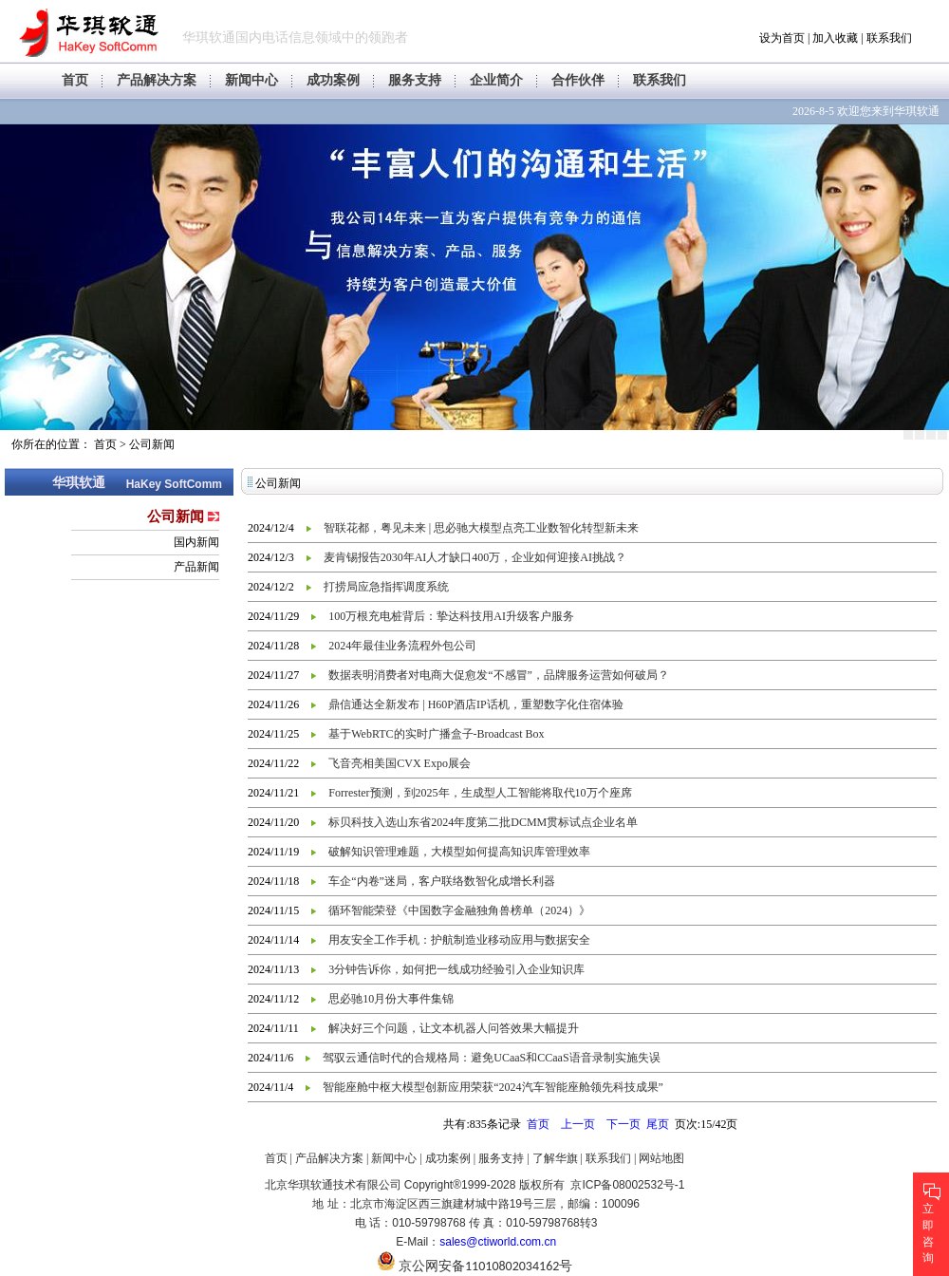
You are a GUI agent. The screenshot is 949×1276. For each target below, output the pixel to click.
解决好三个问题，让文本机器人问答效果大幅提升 (453, 1028)
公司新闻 (152, 444)
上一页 (578, 1124)
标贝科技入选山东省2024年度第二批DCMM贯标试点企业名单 (483, 822)
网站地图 (661, 1158)
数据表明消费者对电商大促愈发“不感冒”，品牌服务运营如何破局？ (498, 675)
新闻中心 (251, 80)
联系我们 (889, 38)
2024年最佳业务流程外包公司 (402, 645)
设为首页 (782, 38)
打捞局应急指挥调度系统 (386, 586)
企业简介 (496, 80)
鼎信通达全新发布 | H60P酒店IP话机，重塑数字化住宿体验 (475, 704)
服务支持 (414, 80)
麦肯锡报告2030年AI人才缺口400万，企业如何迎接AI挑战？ (475, 557)
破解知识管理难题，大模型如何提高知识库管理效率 (459, 851)
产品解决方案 (156, 80)
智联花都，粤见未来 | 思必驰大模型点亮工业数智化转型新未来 (481, 528)
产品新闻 (196, 566)
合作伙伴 (578, 80)
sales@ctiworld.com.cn (497, 1241)
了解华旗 (555, 1158)
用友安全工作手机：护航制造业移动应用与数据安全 (459, 940)
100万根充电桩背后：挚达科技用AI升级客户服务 (451, 616)
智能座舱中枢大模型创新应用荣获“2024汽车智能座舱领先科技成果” (493, 1087)
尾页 (657, 1124)
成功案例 (333, 80)
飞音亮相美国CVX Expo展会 (399, 763)
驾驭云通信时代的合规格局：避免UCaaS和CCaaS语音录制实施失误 (491, 1057)
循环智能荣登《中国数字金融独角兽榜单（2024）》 (459, 910)
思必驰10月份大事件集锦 (391, 998)
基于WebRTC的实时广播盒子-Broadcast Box (436, 734)
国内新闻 (196, 542)
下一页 (623, 1124)
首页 (75, 80)
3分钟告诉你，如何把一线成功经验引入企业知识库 (456, 969)
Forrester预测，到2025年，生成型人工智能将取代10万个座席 (479, 792)
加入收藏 (835, 38)
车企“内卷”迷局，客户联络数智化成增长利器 (441, 881)
